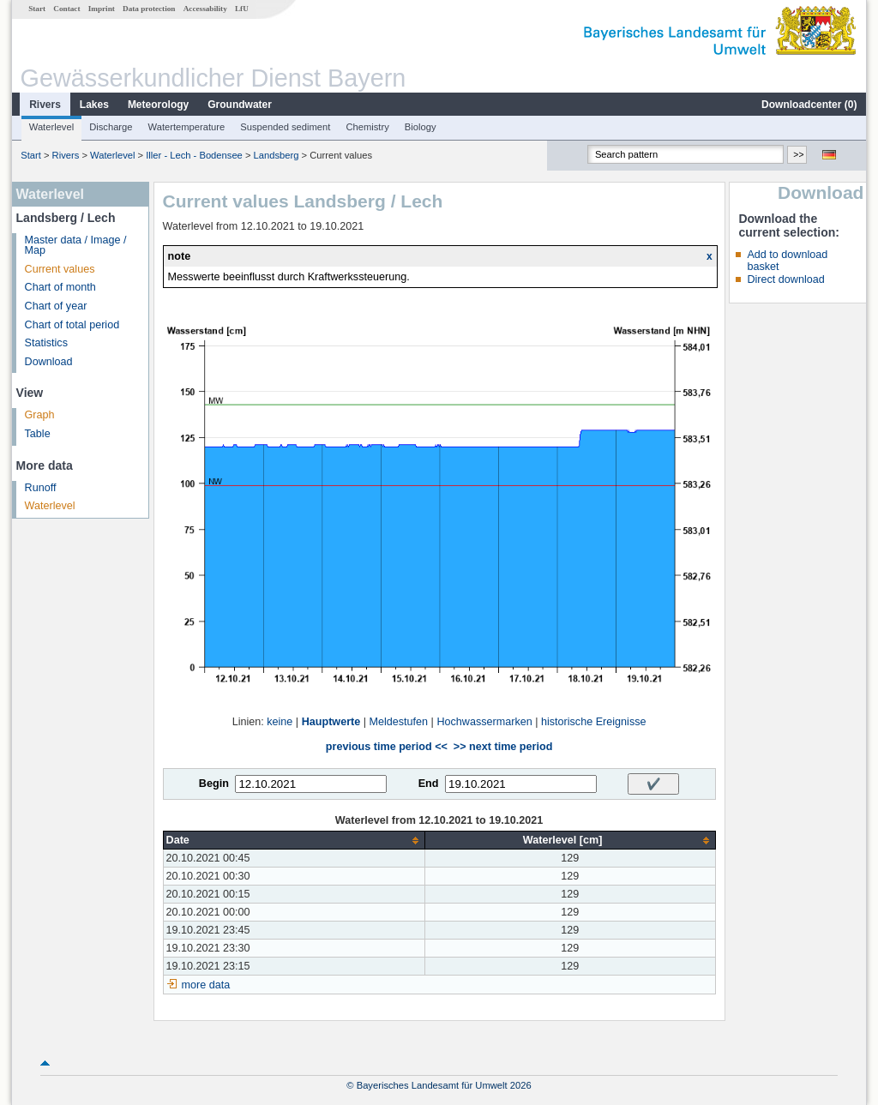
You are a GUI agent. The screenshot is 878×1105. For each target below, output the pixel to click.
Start (36, 8)
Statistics (46, 343)
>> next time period (503, 747)
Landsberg (276, 155)
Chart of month (60, 287)
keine (279, 722)
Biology (420, 127)
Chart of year (56, 306)
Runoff (41, 488)
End (428, 784)
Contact (66, 8)
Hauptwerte (331, 722)
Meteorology (158, 105)
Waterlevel (51, 127)
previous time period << (387, 747)
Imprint (101, 8)
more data (206, 985)
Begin (214, 784)
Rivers (45, 105)
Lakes (94, 105)
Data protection (149, 8)
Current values (60, 269)
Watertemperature (187, 127)
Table (38, 434)
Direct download (785, 279)
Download (49, 362)
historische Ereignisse (593, 722)
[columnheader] (293, 841)
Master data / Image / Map (76, 245)
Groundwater (239, 105)
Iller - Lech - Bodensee (194, 155)
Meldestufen (399, 722)
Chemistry (367, 127)
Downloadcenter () (809, 105)
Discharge (110, 127)
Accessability (205, 8)
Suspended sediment (285, 127)
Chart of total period (72, 325)
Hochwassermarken (484, 722)
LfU (242, 8)
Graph (40, 415)
